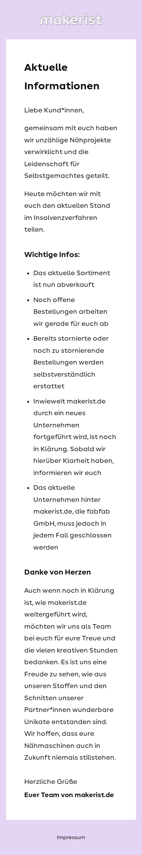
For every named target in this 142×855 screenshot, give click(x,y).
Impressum (71, 837)
